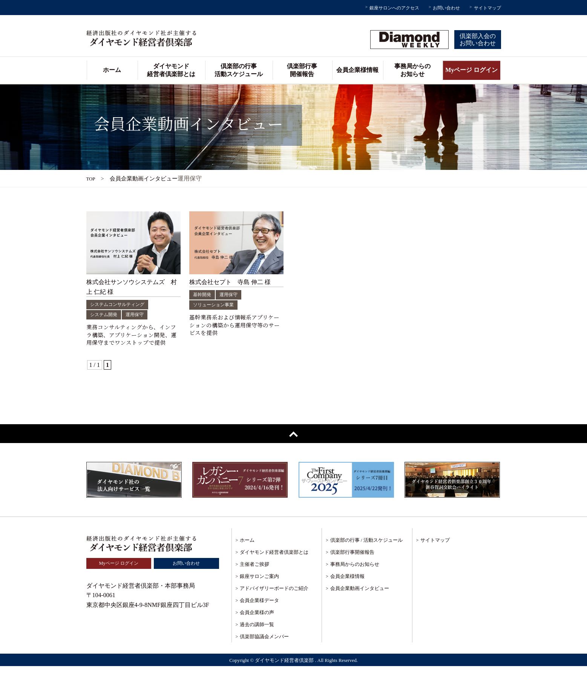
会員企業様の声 (257, 623)
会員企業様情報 (357, 70)
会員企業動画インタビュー (359, 599)
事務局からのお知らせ (412, 70)
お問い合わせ (446, 8)
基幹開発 (203, 294)
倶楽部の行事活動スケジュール (239, 70)
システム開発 (106, 314)
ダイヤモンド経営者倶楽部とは (171, 70)
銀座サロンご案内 (259, 587)
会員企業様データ (259, 611)
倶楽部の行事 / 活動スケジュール (366, 550)
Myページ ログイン (471, 70)
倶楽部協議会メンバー (264, 647)
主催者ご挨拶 (254, 575)
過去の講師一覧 (257, 635)
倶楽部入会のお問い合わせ (478, 39)
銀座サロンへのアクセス (394, 8)
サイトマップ (487, 8)
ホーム (112, 70)
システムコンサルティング (121, 304)
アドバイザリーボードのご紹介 (274, 599)
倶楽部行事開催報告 (302, 70)
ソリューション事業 (217, 304)
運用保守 (140, 314)
